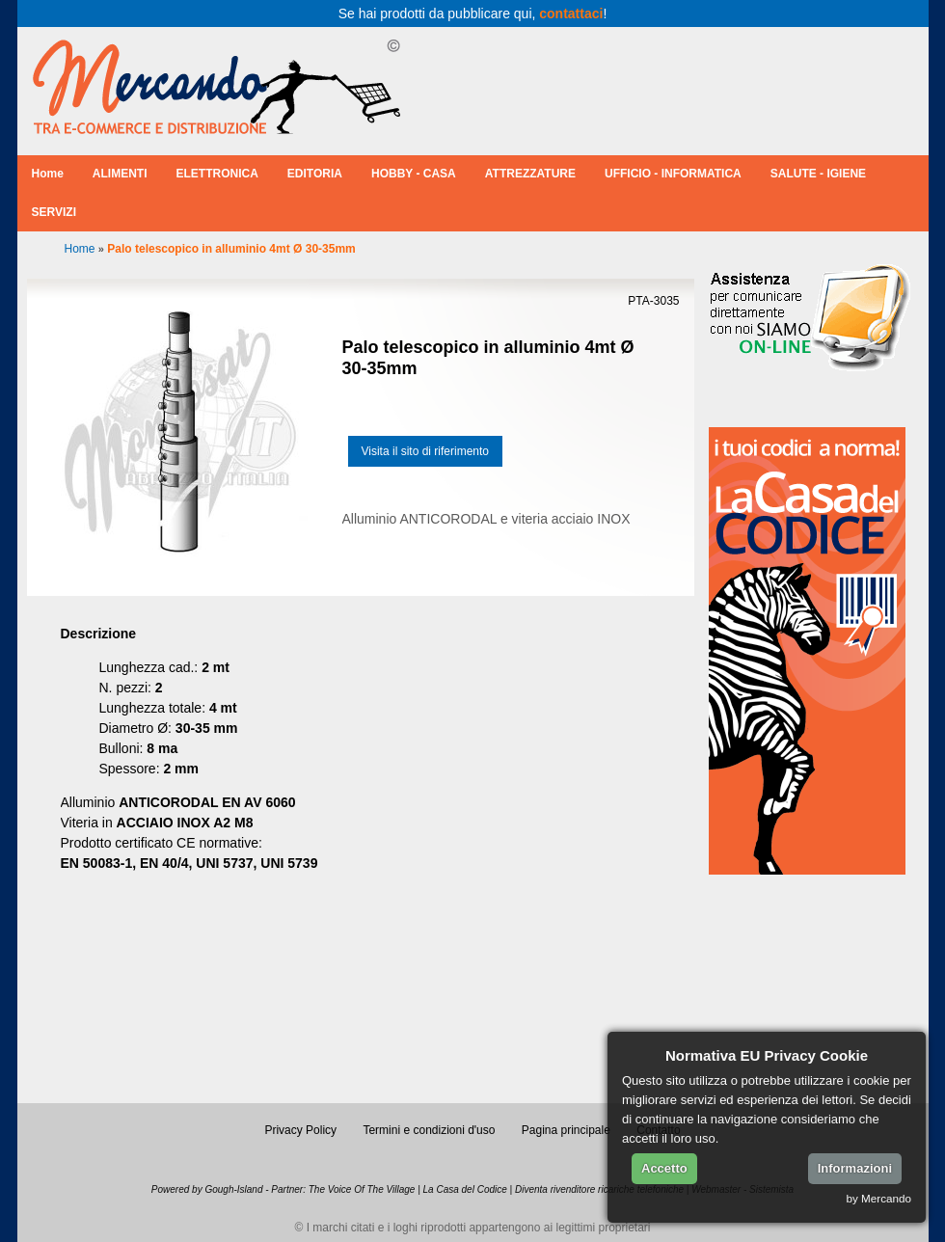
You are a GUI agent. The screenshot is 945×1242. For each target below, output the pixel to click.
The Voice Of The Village (362, 1189)
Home (48, 173)
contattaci (571, 13)
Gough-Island (233, 1189)
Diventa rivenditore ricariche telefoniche (599, 1189)
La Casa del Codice (465, 1189)
